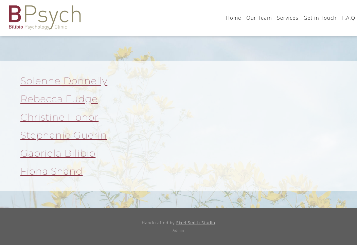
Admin (178, 230)
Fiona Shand (51, 171)
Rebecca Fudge (59, 99)
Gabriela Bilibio (57, 153)
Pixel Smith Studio (195, 223)
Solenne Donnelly (63, 81)
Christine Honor (59, 117)
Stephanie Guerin (63, 135)
